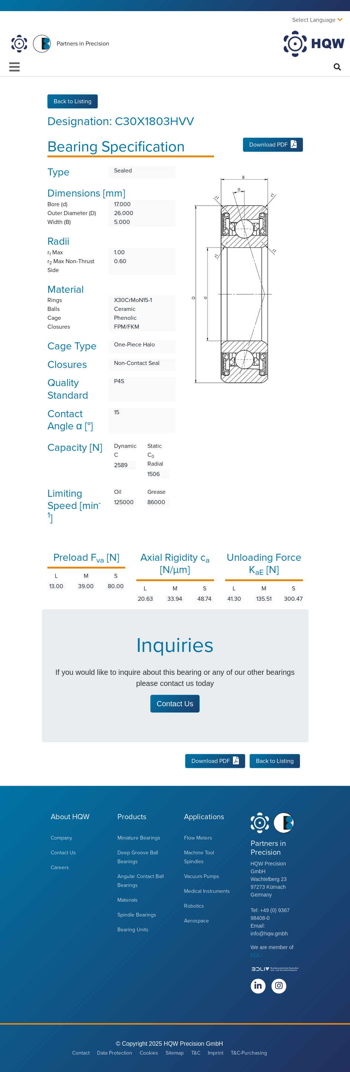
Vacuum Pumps (201, 876)
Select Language (314, 20)
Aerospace (196, 921)
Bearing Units (133, 930)
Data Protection (114, 1053)
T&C (195, 1053)
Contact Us (63, 853)
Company (61, 838)
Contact (81, 1053)
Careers (60, 867)
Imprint (215, 1053)
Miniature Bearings (138, 838)
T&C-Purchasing (249, 1053)
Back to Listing (72, 101)
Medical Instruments (207, 891)
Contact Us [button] (175, 704)
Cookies (149, 1053)
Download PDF (273, 144)
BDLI (256, 955)
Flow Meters (198, 838)
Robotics (194, 906)
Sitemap (175, 1053)
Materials (127, 900)
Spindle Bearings (136, 915)
